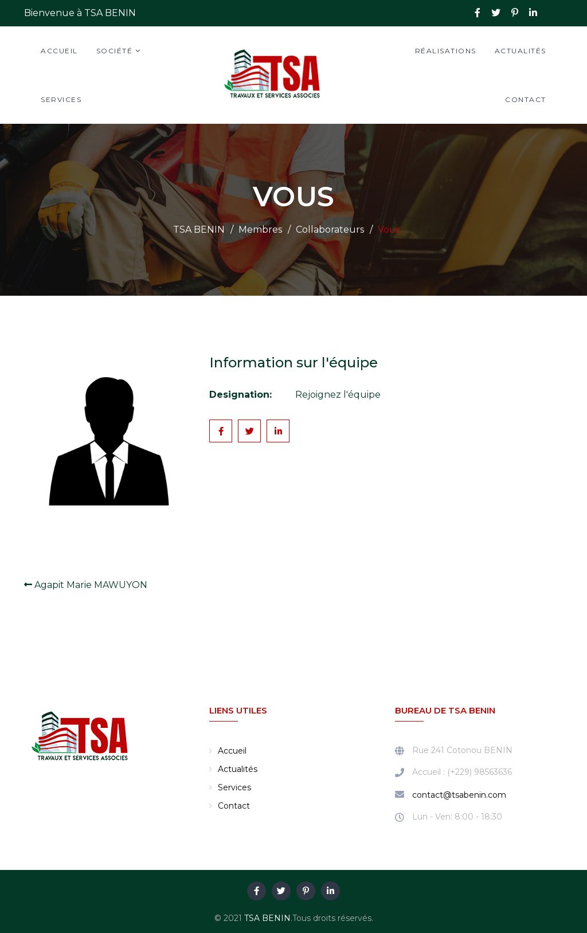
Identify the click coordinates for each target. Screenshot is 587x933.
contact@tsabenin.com (459, 795)
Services (61, 99)
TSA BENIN (267, 918)
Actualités (520, 50)
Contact (525, 99)
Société (114, 50)
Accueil (59, 50)
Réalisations (445, 50)
